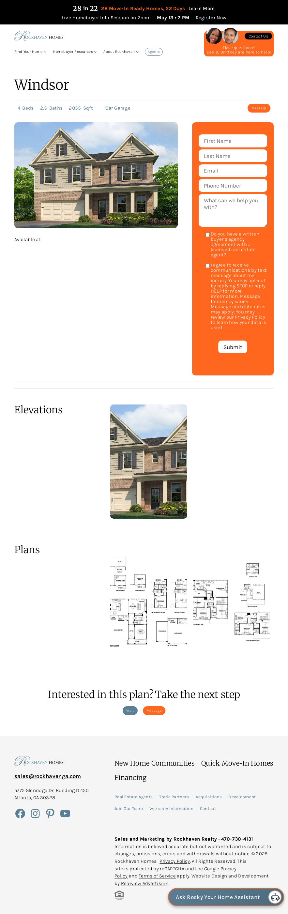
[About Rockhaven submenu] (137, 51)
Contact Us (258, 36)
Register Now (211, 18)
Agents (154, 52)
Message (259, 108)
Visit (130, 710)
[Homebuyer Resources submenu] (95, 51)
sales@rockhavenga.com (47, 776)
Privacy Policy (174, 861)
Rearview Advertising (144, 883)
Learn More (202, 8)
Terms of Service (157, 876)
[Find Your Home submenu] (45, 51)
